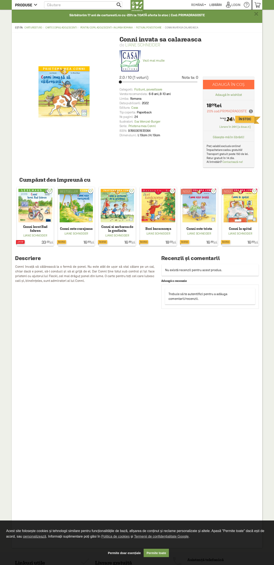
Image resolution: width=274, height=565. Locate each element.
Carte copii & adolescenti (61, 27)
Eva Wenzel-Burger (147, 121)
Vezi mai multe (142, 60)
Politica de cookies (115, 536)
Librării (217, 5)
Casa (134, 107)
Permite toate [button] (156, 553)
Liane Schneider (142, 44)
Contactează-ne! (232, 162)
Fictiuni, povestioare (149, 27)
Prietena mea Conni (142, 126)
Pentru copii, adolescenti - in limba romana (106, 27)
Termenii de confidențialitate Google (161, 536)
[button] (83, 5)
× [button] (256, 14)
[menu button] (27, 5)
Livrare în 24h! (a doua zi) (235, 126)
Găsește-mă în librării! (228, 137)
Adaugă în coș (228, 84)
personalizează (34, 536)
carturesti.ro (33, 27)
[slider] (158, 82)
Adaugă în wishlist (228, 95)
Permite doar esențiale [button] (124, 553)
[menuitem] (200, 5)
